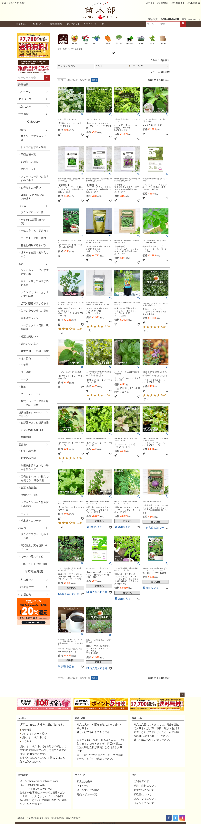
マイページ (90, 24)
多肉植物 (26, 437)
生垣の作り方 (26, 579)
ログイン (150, 3)
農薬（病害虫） (29, 487)
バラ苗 (22, 206)
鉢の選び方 (24, 594)
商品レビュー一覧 (87, 794)
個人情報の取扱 (57, 818)
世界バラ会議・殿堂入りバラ (35, 254)
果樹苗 (22, 130)
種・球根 (26, 372)
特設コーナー (26, 528)
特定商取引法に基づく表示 (38, 818)
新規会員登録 (84, 781)
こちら (90, 732)
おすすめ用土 (28, 450)
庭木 (21, 264)
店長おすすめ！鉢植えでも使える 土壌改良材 (35, 478)
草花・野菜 (24, 358)
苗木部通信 (194, 3)
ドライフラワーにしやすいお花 (35, 536)
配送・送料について (145, 785)
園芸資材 (23, 444)
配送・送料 (80, 718)
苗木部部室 (56, 24)
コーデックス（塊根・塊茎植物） (35, 327)
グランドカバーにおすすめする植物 (35, 294)
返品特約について (73, 818)
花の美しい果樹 (29, 161)
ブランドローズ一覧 (32, 212)
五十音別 (78, 49)
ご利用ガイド (178, 3)
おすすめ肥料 (28, 458)
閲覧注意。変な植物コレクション (35, 547)
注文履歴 (23, 114)
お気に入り (73, 24)
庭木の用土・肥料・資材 (35, 351)
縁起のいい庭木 (29, 343)
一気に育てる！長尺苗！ (35, 230)
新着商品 (21, 24)
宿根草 (24, 364)
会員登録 (163, 3)
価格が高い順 (85, 80)
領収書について (142, 794)
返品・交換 (137, 718)
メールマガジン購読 (88, 790)
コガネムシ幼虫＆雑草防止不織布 (35, 504)
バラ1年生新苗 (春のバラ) (33, 221)
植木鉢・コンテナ (31, 520)
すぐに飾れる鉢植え (32, 429)
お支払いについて (144, 790)
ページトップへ (182, 695)
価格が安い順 (72, 80)
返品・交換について (145, 798)
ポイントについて (144, 803)
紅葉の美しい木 (29, 336)
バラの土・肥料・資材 (33, 238)
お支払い (22, 718)
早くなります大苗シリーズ (35, 138)
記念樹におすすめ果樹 (33, 147)
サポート (136, 775)
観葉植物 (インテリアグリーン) (30, 414)
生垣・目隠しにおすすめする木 (35, 283)
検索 (183, 24)
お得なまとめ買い (31, 187)
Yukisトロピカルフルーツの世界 (34, 196)
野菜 (23, 386)
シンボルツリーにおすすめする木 (35, 272)
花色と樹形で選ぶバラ (33, 245)
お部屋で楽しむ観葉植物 (35, 422)
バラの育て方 (26, 587)
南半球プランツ (29, 318)
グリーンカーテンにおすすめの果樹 (35, 178)
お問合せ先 (23, 775)
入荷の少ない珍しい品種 (35, 310)
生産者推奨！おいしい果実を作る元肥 (35, 467)
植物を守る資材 (29, 495)
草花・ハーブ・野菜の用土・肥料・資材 (35, 403)
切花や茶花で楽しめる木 (35, 303)
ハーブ (24, 379)
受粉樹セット (28, 169)
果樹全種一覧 (28, 154)
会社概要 (21, 818)
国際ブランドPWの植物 (34, 563)
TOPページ (24, 91)
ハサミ (24, 513)
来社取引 (38, 24)
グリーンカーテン (31, 394)
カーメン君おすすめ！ (33, 556)
